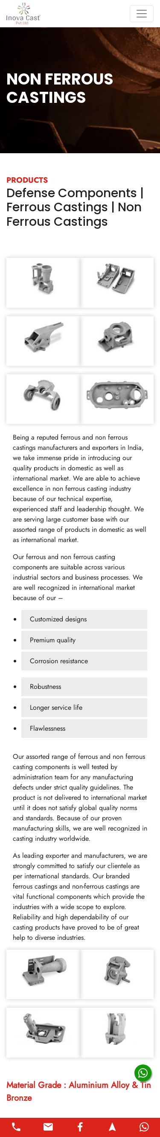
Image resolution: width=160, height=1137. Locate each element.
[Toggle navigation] (142, 13)
